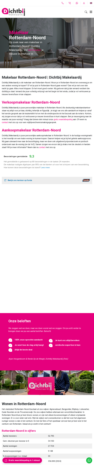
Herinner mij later (60, 396)
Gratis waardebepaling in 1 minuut (22, 460)
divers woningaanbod (35, 358)
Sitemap (5, 448)
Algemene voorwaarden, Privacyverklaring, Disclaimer (25, 452)
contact (5, 122)
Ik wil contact (34, 396)
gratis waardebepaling (63, 119)
